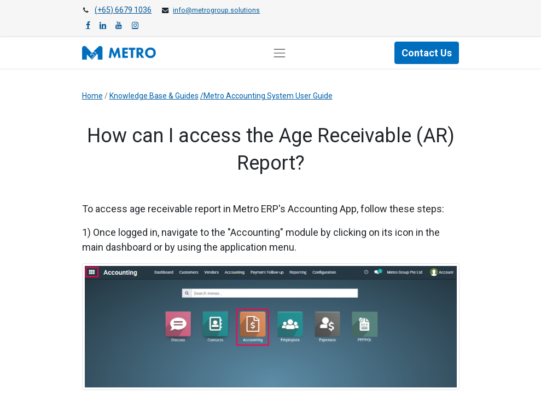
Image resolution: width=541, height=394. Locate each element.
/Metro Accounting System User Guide (266, 95)
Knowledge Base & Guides (154, 95)
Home (92, 95)
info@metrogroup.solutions (216, 10)
